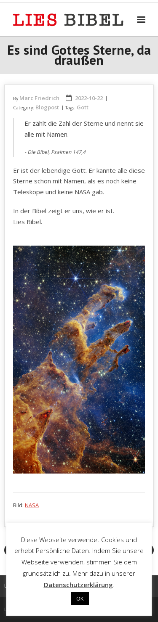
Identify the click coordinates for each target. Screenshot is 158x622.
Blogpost (47, 107)
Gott (82, 107)
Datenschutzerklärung (78, 584)
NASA (32, 505)
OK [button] (80, 598)
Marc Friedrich (39, 98)
